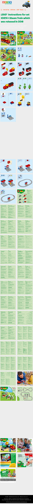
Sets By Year (6, 10)
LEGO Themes (19, 10)
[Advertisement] (16, 141)
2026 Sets (12, 10)
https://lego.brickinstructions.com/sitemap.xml (18, 501)
